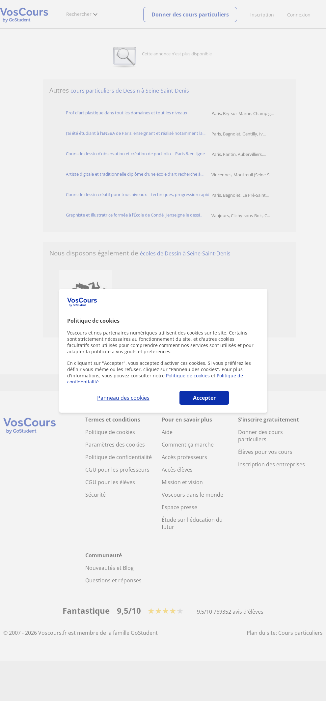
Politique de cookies (188, 375)
